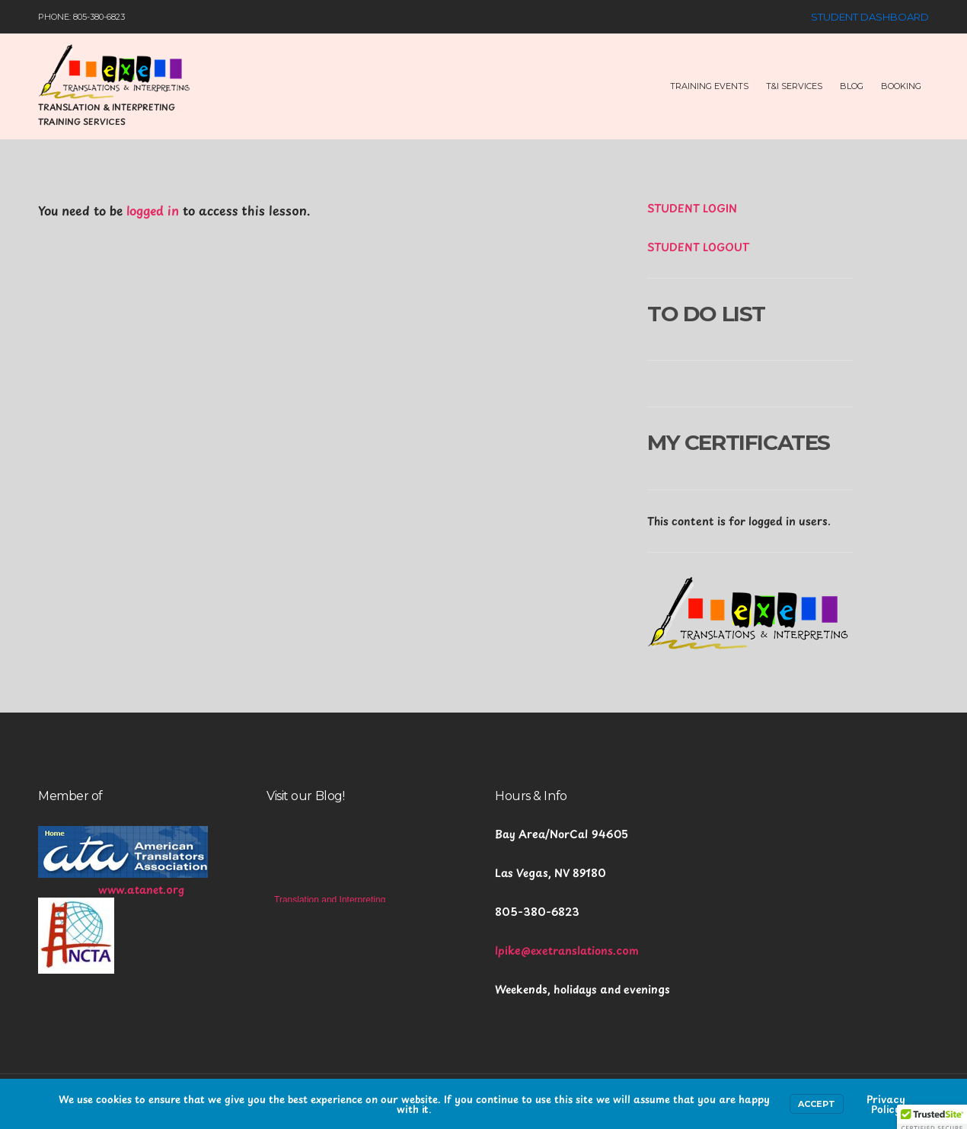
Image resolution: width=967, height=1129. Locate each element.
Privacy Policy (885, 1104)
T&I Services (794, 86)
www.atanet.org (141, 890)
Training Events (709, 86)
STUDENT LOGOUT (698, 247)
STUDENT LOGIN (692, 208)
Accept (816, 1104)
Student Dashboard (870, 17)
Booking (901, 86)
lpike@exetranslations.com (567, 950)
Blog (851, 86)
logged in (152, 210)
